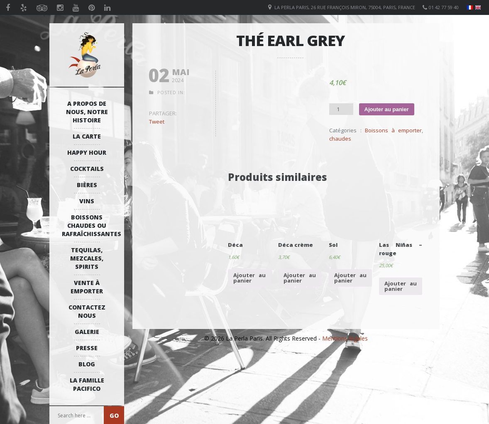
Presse (87, 348)
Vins (86, 201)
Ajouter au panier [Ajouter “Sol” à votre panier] (350, 277)
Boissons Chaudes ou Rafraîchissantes (89, 225)
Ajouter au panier (386, 109)
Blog (86, 364)
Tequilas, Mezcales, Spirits (86, 258)
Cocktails (87, 169)
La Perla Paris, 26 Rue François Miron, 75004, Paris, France (344, 7)
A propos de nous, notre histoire (87, 112)
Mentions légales (345, 338)
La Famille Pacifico (87, 384)
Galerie (87, 332)
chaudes (340, 138)
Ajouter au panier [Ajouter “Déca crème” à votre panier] (300, 277)
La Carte (87, 136)
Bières (87, 185)
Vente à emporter (87, 287)
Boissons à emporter (393, 130)
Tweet (156, 121)
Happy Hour (86, 152)
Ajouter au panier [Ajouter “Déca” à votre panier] (249, 277)
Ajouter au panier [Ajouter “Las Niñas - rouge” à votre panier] (400, 286)
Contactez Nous (86, 311)
